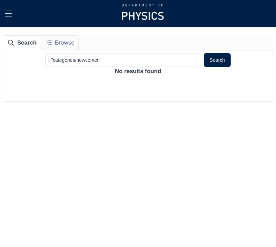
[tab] (22, 42)
